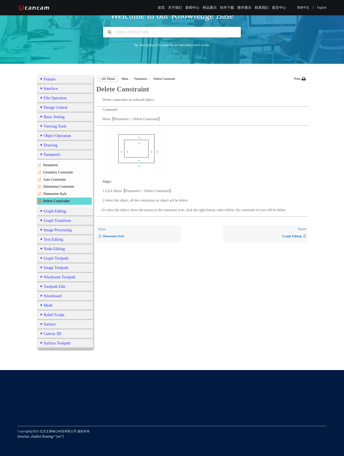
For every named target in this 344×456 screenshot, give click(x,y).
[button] (300, 79)
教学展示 (244, 7)
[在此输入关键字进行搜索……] (171, 32)
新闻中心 (192, 7)
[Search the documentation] (109, 32)
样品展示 (210, 7)
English (321, 7)
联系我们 (262, 7)
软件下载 (227, 7)
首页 (161, 7)
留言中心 (279, 7)
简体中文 (303, 7)
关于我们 (175, 7)
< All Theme (107, 78)
